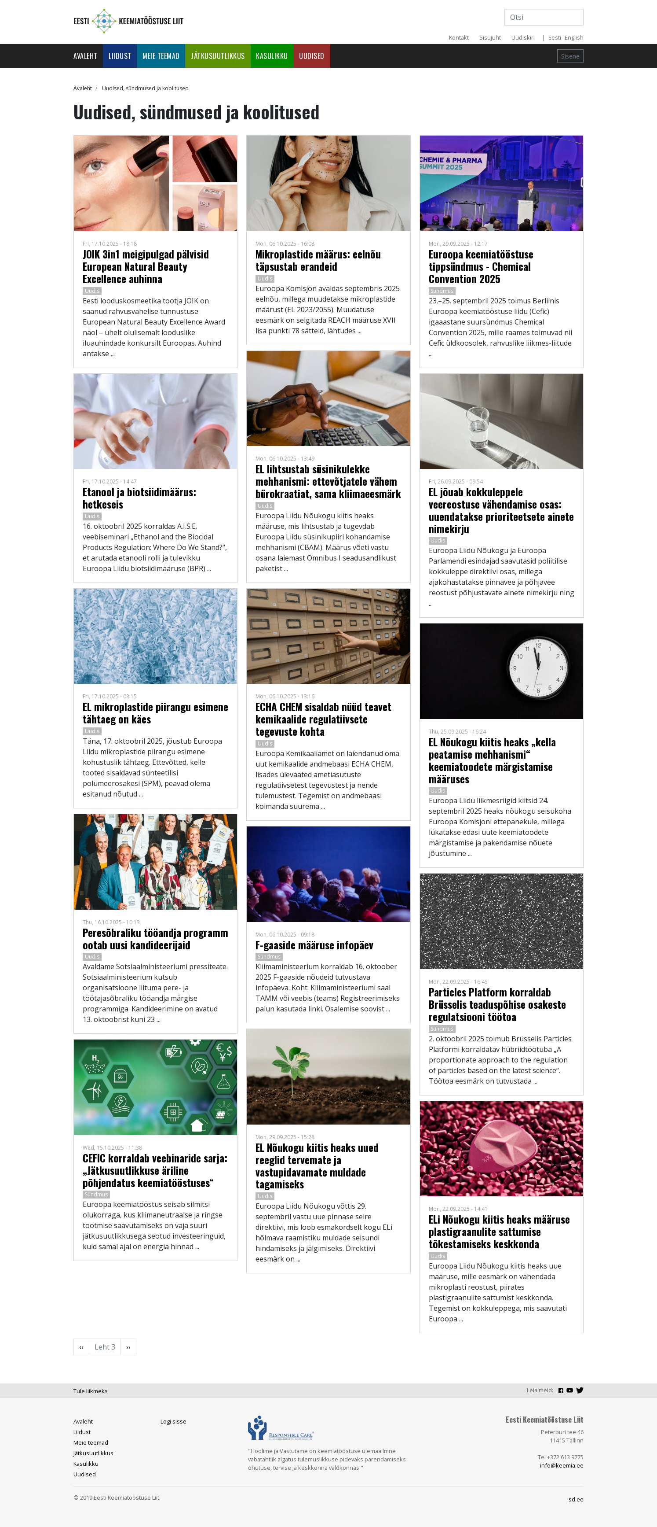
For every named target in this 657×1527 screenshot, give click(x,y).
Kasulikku (272, 56)
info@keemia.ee (562, 1465)
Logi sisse (173, 1421)
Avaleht (85, 56)
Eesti (554, 37)
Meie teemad (161, 56)
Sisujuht (490, 37)
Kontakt (459, 37)
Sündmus (96, 1194)
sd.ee (576, 1499)
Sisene (570, 56)
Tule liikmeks (90, 1391)
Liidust (120, 56)
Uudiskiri (523, 37)
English (574, 37)
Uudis (92, 291)
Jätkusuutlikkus (218, 56)
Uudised (312, 56)
